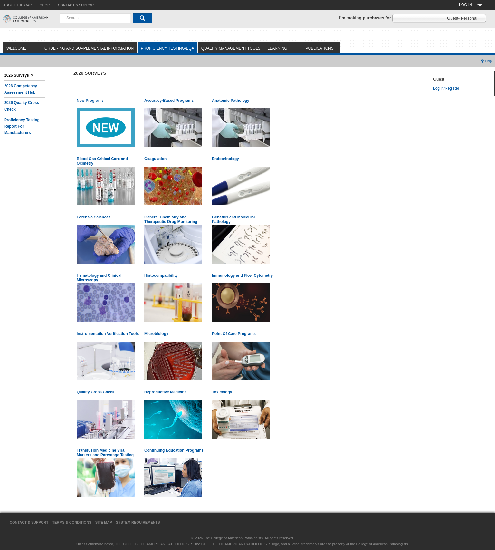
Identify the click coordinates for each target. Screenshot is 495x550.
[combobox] (95, 18)
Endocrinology (225, 159)
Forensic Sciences (93, 217)
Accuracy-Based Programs (169, 100)
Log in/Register (446, 88)
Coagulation (155, 159)
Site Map (103, 522)
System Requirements (138, 522)
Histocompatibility (161, 275)
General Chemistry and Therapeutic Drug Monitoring (170, 219)
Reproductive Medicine (165, 392)
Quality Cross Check (95, 392)
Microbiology (156, 334)
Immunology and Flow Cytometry (242, 275)
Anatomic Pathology (230, 100)
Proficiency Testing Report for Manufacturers (22, 126)
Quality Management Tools (231, 48)
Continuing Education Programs (174, 450)
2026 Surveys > (18, 75)
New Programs (90, 100)
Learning (277, 48)
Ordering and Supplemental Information (89, 48)
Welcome (16, 48)
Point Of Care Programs (234, 334)
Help (486, 61)
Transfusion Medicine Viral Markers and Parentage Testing (105, 452)
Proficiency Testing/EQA (167, 48)
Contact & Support (29, 522)
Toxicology (222, 392)
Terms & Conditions (71, 522)
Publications (320, 48)
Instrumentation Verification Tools (108, 334)
